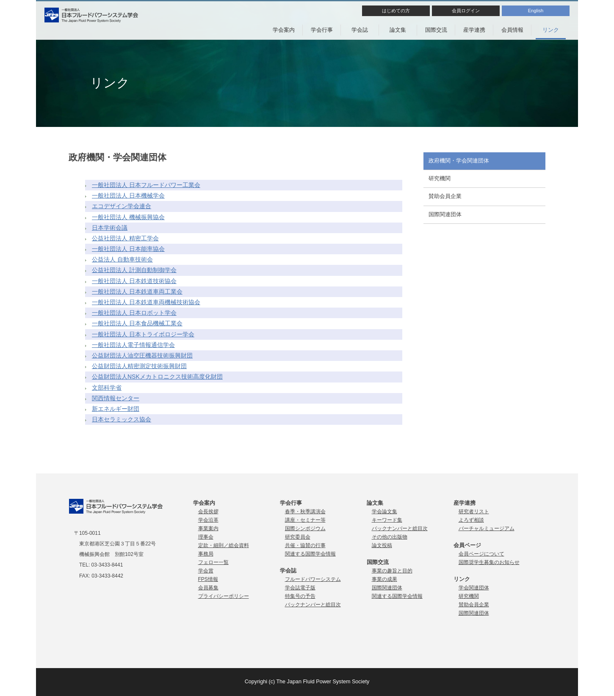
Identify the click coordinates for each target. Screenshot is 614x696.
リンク (550, 30)
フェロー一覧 (213, 562)
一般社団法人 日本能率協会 (128, 248)
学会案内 (284, 30)
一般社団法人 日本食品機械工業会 (137, 323)
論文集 (398, 30)
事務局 (205, 554)
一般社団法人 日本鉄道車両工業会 (137, 291)
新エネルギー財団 (115, 408)
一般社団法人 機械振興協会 (128, 217)
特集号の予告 (300, 596)
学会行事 (322, 30)
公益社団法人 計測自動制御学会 (134, 270)
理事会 (205, 537)
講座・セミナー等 (305, 520)
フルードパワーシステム (313, 579)
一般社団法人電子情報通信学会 (133, 344)
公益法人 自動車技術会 (122, 259)
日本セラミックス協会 (121, 419)
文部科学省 (107, 387)
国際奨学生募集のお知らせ (489, 562)
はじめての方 (396, 10)
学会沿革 (208, 520)
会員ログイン (466, 10)
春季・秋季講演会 (305, 511)
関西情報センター (115, 398)
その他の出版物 (389, 537)
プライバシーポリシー (223, 596)
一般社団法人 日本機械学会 (128, 195)
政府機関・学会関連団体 (459, 161)
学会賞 (205, 571)
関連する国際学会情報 (310, 554)
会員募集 (208, 588)
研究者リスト (474, 511)
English (536, 10)
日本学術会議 (109, 227)
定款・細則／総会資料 (223, 545)
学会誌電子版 (300, 588)
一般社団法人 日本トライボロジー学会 (143, 334)
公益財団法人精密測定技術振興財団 (139, 366)
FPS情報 (208, 579)
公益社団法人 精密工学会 (125, 238)
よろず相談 (471, 520)
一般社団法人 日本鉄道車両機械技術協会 (146, 302)
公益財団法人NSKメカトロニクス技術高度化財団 (157, 376)
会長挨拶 (208, 511)
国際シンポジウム (305, 528)
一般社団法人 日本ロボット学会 (134, 312)
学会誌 (359, 30)
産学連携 (474, 30)
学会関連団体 (474, 588)
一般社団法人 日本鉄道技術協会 (134, 281)
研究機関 (440, 179)
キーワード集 (387, 520)
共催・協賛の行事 (305, 545)
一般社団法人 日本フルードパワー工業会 (146, 185)
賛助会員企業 (445, 196)
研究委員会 (297, 537)
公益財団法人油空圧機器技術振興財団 (142, 355)
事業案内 (208, 528)
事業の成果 (384, 579)
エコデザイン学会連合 (121, 206)
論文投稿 (382, 545)
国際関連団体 (445, 214)
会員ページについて (481, 554)
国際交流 (436, 30)
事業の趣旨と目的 (392, 571)
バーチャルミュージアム (486, 528)
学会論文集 (384, 511)
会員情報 (512, 30)
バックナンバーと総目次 (313, 605)
